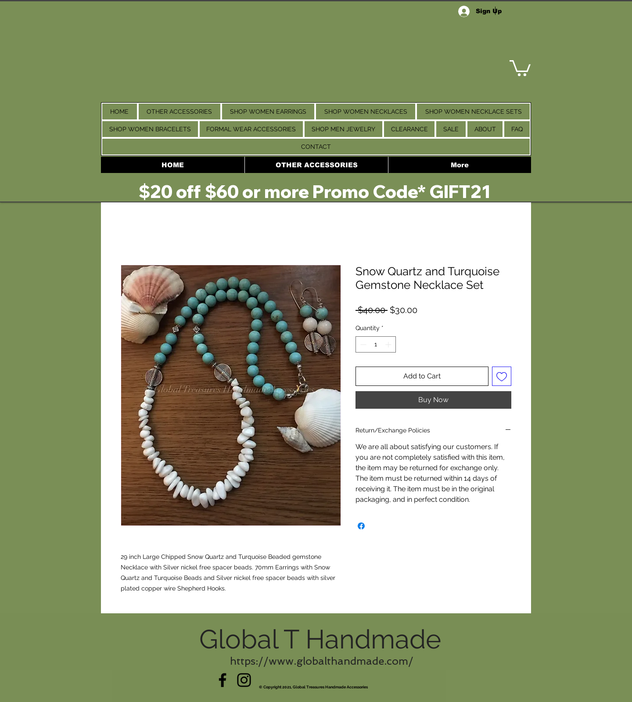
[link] (520, 67)
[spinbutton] (376, 344)
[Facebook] (222, 680)
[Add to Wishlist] (501, 376)
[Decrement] (362, 344)
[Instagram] (244, 680)
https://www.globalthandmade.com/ (321, 661)
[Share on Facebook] (361, 526)
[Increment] (389, 344)
